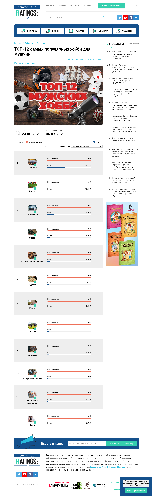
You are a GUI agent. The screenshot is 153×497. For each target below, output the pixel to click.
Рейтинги (50, 5)
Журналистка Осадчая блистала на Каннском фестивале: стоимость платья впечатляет (124, 118)
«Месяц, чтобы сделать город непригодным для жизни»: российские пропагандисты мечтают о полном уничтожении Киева (124, 167)
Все (134, 44)
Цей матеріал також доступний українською (85, 59)
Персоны (62, 5)
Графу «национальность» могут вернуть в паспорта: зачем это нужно (124, 140)
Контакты (87, 5)
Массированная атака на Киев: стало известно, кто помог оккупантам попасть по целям (124, 129)
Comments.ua (95, 467)
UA (137, 5)
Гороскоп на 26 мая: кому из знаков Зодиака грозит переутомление (123, 80)
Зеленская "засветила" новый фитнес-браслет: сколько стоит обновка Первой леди (124, 180)
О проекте (74, 5)
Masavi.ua (121, 467)
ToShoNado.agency (109, 467)
